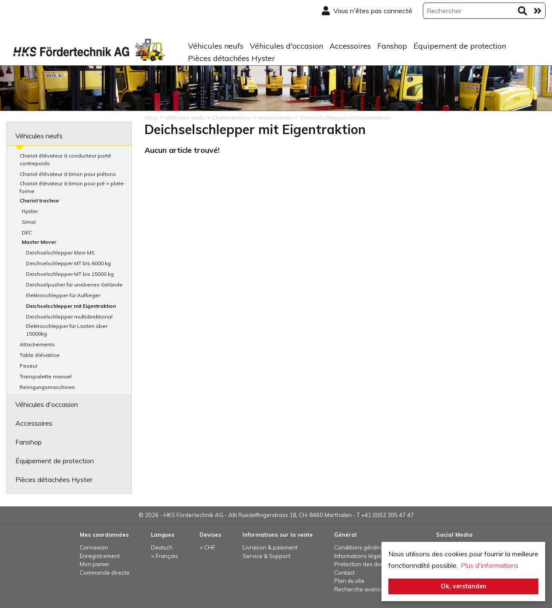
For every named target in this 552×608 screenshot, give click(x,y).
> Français (164, 555)
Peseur (29, 365)
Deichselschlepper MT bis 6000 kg (68, 263)
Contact (344, 572)
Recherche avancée (360, 589)
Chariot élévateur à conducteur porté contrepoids (65, 159)
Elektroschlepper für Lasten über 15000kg (66, 330)
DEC (27, 232)
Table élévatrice (40, 355)
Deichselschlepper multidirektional (69, 316)
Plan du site (349, 580)
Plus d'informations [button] (490, 565)
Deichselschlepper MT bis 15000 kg (70, 274)
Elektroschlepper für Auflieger (63, 295)
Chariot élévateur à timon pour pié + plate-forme (73, 187)
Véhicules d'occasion (286, 46)
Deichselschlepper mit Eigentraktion (71, 306)
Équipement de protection (459, 46)
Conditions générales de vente (374, 547)
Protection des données (365, 564)
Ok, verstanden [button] (463, 586)
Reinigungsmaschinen (47, 387)
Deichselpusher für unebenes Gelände (74, 284)
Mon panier (95, 564)
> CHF (207, 547)
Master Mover (39, 242)
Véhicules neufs (215, 46)
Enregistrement (100, 555)
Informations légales (360, 555)
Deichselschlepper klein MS (60, 252)
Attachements (37, 344)
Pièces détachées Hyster (231, 58)
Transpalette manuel (46, 376)
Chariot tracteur (39, 200)
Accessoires (350, 46)
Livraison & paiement (270, 547)
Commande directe (105, 572)
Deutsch (162, 547)
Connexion (94, 547)
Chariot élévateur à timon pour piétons (68, 174)
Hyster (30, 211)
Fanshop (392, 46)
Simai (29, 222)
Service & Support (266, 555)
